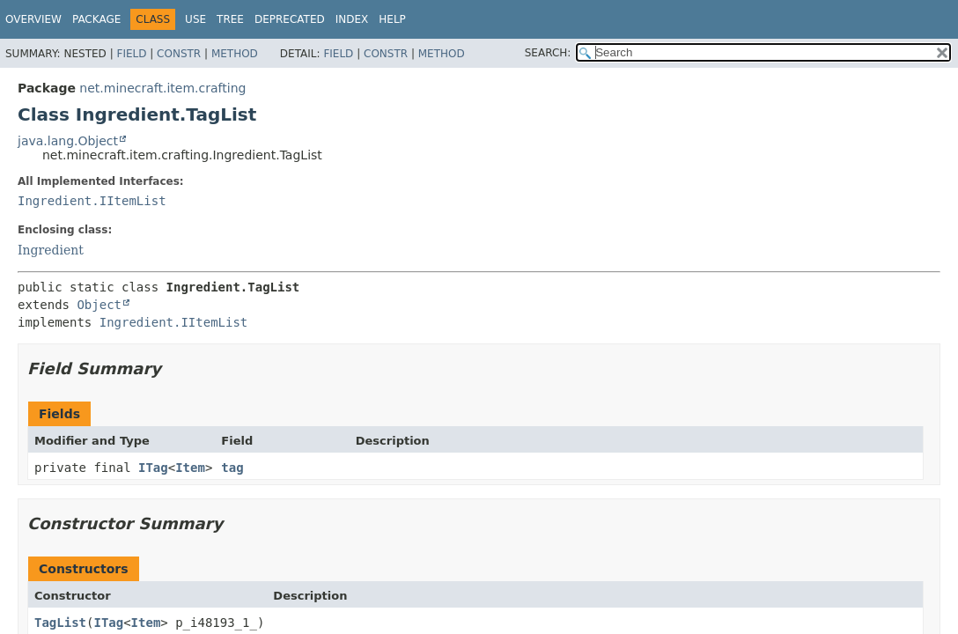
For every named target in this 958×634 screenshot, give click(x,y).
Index (352, 19)
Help (392, 19)
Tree (230, 19)
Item (190, 468)
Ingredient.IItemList (92, 201)
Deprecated (289, 19)
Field (131, 54)
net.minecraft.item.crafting (162, 88)
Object (99, 305)
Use (195, 19)
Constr (179, 54)
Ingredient (51, 250)
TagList (60, 623)
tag (232, 468)
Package (96, 19)
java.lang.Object (68, 141)
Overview (33, 19)
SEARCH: (548, 53)
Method (234, 54)
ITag (153, 468)
